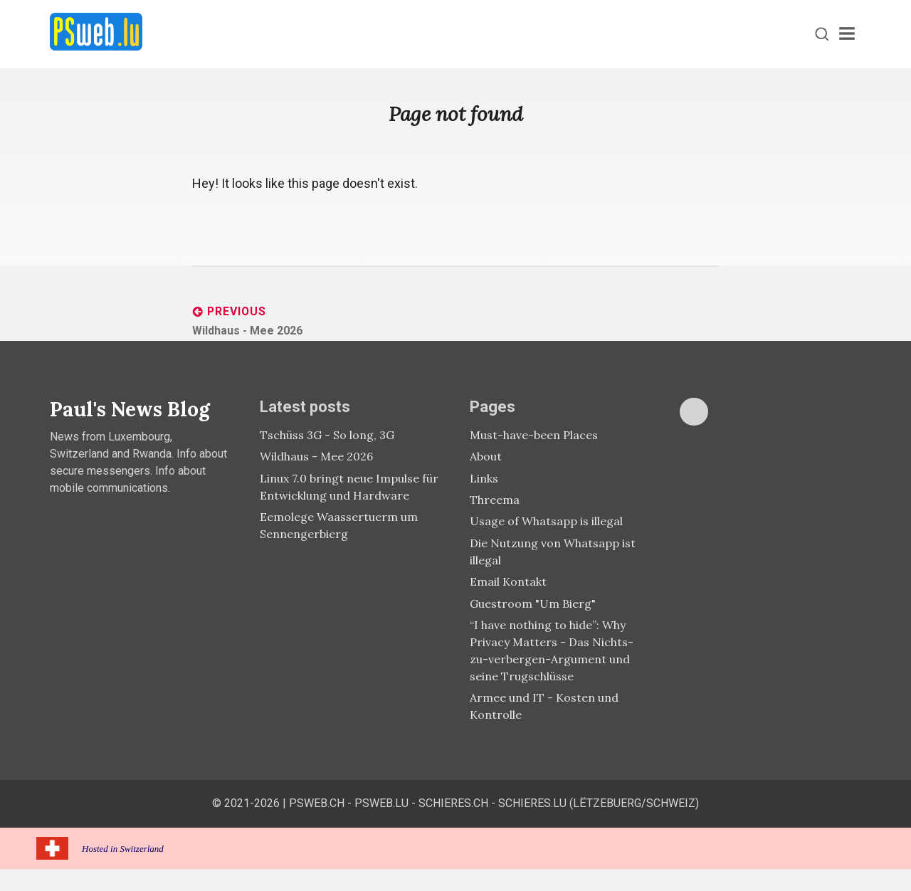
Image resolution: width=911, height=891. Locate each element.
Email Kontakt (508, 581)
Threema (495, 499)
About (486, 456)
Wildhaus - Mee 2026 (316, 456)
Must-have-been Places (534, 435)
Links (484, 478)
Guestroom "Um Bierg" (533, 603)
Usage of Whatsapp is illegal (546, 521)
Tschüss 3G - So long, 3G (327, 435)
